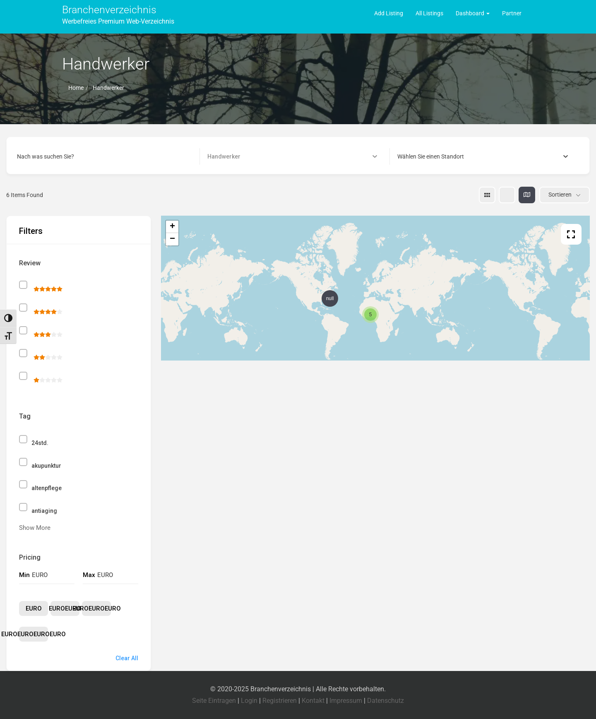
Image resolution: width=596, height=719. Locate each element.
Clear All (126, 658)
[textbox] (430, 156)
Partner (512, 13)
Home (76, 87)
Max (89, 575)
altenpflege (46, 488)
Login (249, 701)
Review (30, 263)
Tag (25, 416)
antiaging (44, 510)
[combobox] (482, 156)
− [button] (172, 239)
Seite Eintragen (214, 701)
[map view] (527, 195)
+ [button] (172, 227)
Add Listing (388, 13)
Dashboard (473, 13)
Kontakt (313, 701)
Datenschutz (385, 701)
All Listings (429, 13)
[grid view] (487, 195)
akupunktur (46, 465)
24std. (39, 443)
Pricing (30, 557)
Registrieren (279, 701)
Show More (34, 527)
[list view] (507, 195)
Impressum (345, 701)
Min (24, 575)
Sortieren (560, 194)
